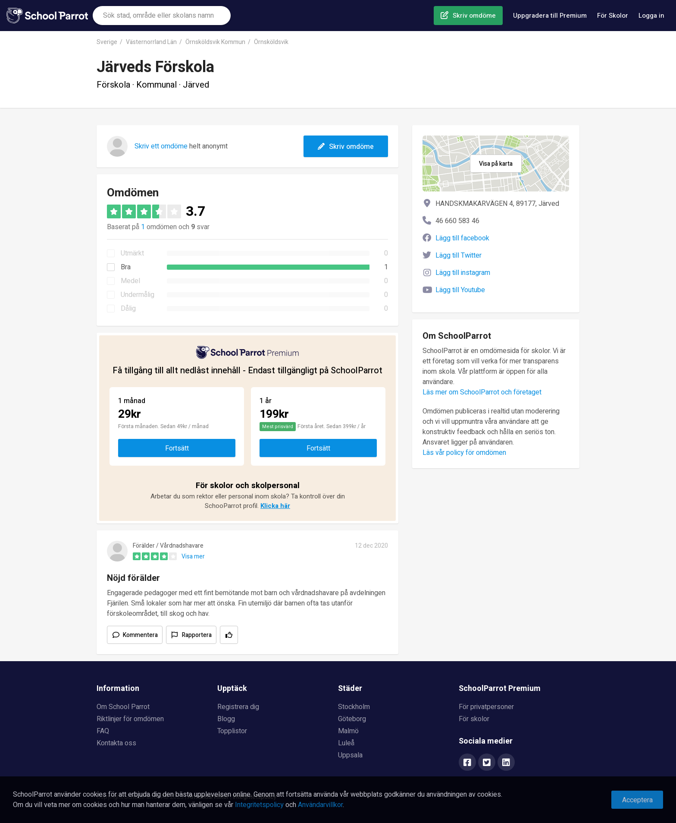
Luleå (346, 743)
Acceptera (637, 800)
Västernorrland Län (151, 42)
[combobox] (162, 15)
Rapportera (197, 635)
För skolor (474, 719)
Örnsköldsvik (271, 42)
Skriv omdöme (474, 15)
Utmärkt (132, 253)
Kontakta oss (116, 743)
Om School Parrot (123, 707)
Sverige (107, 42)
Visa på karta (496, 163)
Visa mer (193, 556)
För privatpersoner (486, 707)
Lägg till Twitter (458, 255)
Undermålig (137, 295)
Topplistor (232, 731)
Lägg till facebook (462, 238)
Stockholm (354, 707)
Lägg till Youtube (460, 290)
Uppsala (350, 755)
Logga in (651, 15)
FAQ (103, 731)
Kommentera (140, 635)
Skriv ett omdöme (161, 146)
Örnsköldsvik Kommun (215, 42)
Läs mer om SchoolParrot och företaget (481, 392)
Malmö (348, 731)
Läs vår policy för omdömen (464, 453)
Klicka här (275, 506)
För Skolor (612, 15)
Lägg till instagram (462, 273)
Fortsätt (177, 448)
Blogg (226, 719)
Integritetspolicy (259, 805)
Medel (130, 281)
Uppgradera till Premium (550, 15)
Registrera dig (238, 707)
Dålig (128, 308)
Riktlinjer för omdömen (130, 719)
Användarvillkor (320, 805)
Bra (126, 267)
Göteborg (352, 719)
